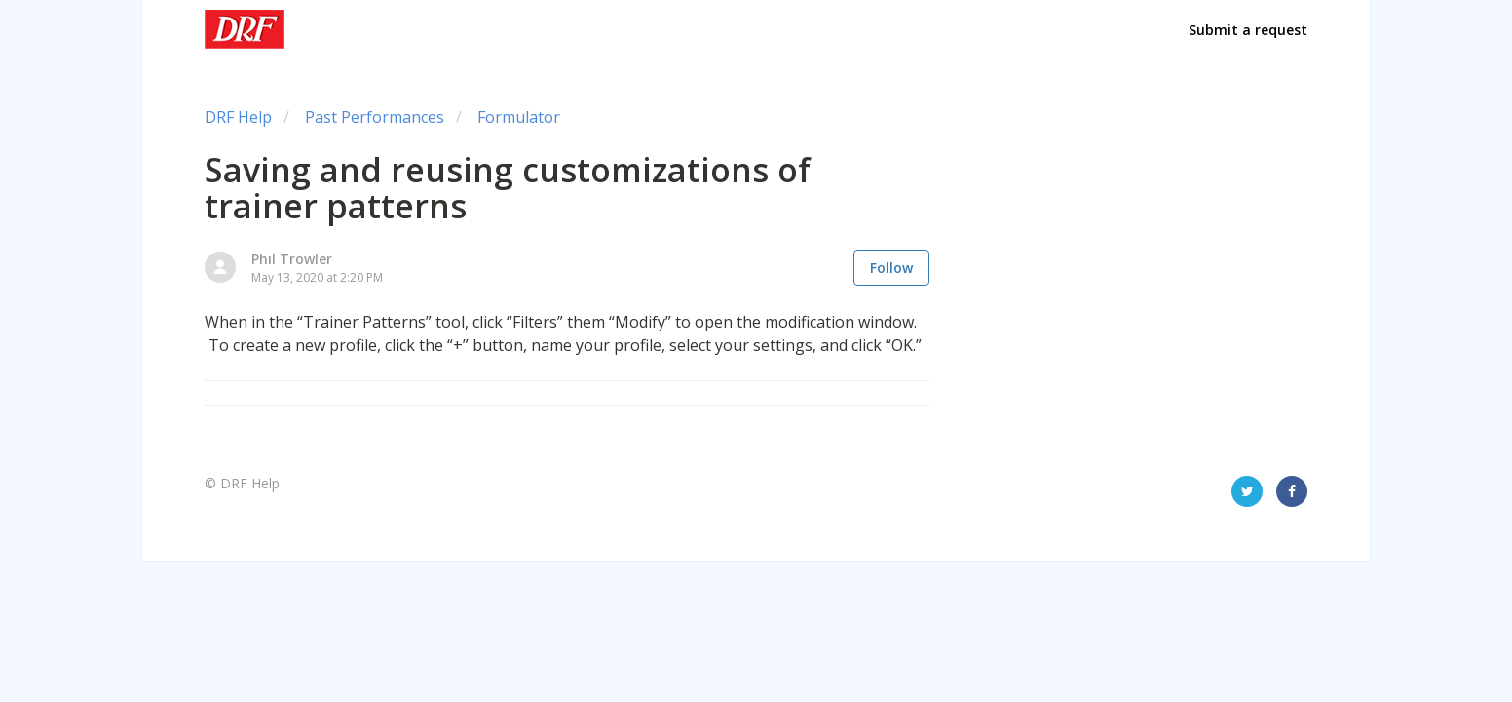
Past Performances (374, 117)
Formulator (518, 117)
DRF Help (238, 117)
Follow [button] (891, 267)
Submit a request (1248, 29)
